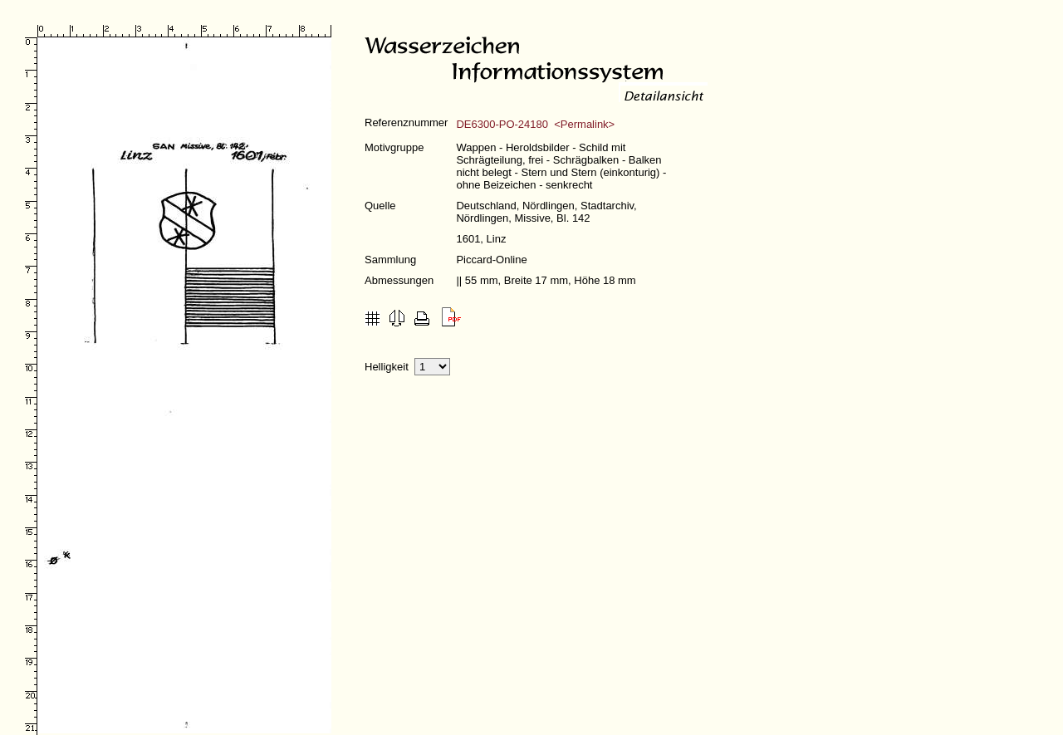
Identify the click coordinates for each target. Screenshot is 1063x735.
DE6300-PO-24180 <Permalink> (535, 124)
